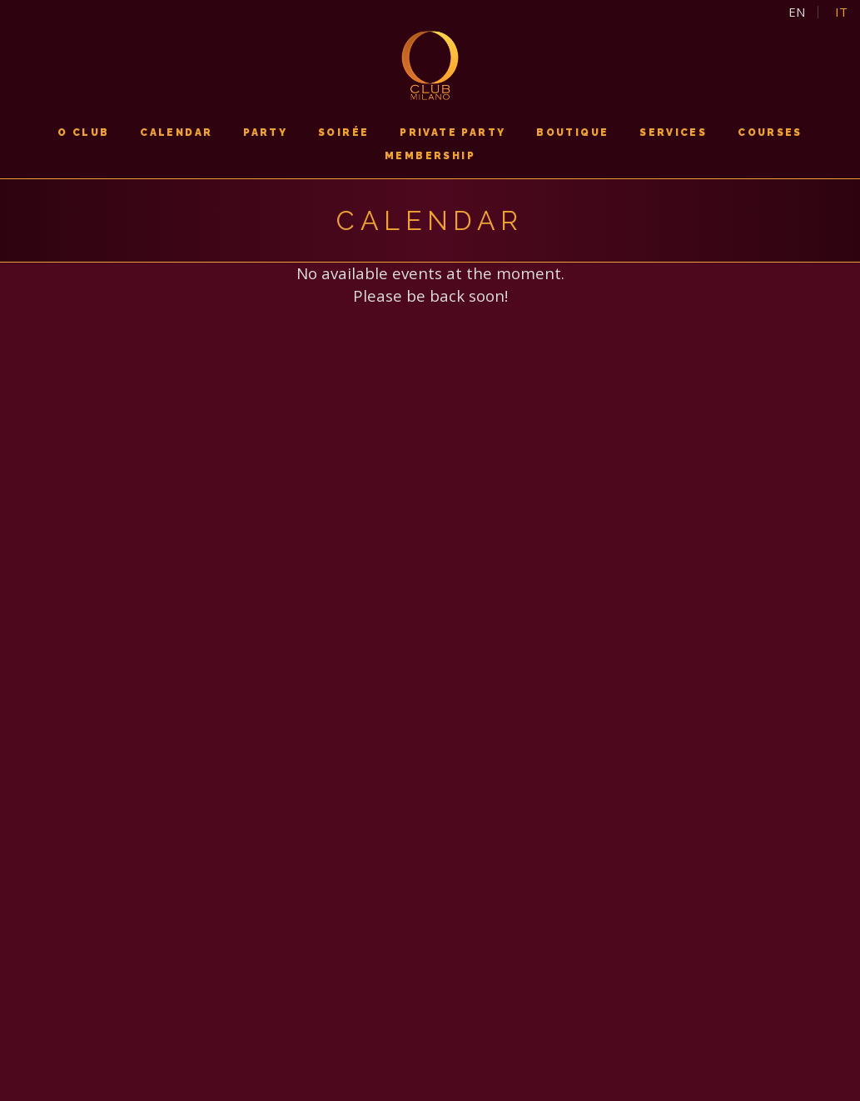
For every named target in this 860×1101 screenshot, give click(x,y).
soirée (343, 132)
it (841, 12)
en (796, 12)
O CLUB (83, 132)
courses (770, 132)
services (673, 132)
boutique (572, 132)
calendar (176, 132)
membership (430, 156)
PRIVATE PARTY (452, 132)
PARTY (265, 132)
